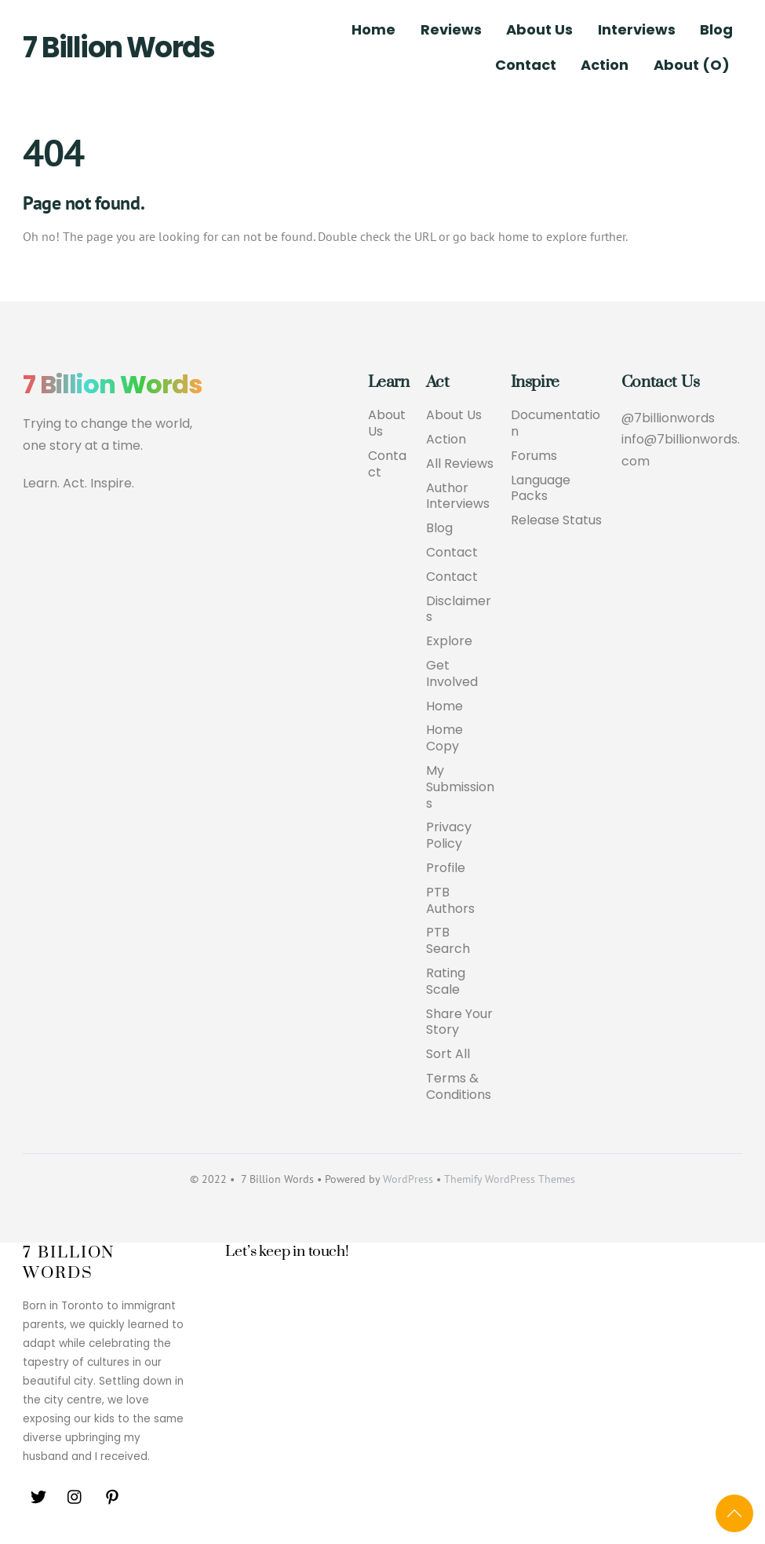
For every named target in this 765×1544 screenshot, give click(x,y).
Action (604, 65)
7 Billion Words (118, 47)
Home (373, 29)
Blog (716, 29)
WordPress (408, 1179)
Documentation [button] (555, 423)
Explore (449, 641)
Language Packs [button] (540, 489)
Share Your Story (459, 1022)
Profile (445, 868)
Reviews (451, 29)
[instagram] (75, 1495)
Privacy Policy (449, 835)
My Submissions (460, 787)
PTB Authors (450, 901)
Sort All (448, 1054)
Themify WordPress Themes (509, 1179)
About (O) (692, 65)
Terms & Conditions (458, 1087)
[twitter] (38, 1495)
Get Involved (452, 674)
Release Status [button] (556, 521)
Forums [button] (534, 456)
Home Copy (444, 738)
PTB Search (448, 941)
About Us (539, 29)
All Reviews (460, 464)
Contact (525, 65)
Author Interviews (458, 496)
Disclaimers (458, 609)
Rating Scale (445, 981)
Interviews (637, 29)
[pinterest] (112, 1495)
